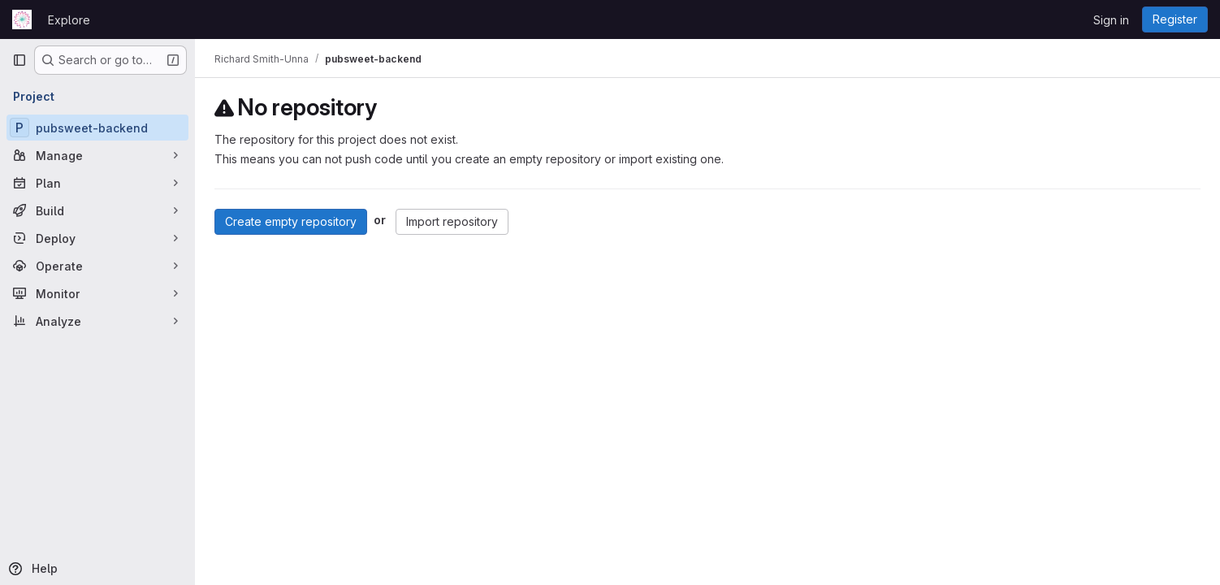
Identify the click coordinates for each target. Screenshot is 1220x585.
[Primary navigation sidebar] (19, 60)
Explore (69, 20)
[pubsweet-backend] (97, 128)
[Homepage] (22, 19)
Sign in (1111, 20)
